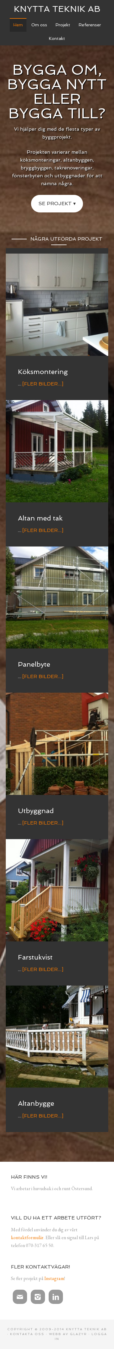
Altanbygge (36, 1103)
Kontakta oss (27, 1334)
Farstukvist (35, 957)
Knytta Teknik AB (57, 9)
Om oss (39, 24)
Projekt (63, 24)
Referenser (90, 24)
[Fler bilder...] (42, 384)
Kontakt (57, 38)
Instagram (54, 1278)
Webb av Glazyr (68, 1334)
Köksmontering (43, 372)
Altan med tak (40, 518)
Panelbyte (34, 664)
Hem (18, 24)
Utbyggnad (36, 811)
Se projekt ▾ (57, 203)
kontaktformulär (27, 1237)
